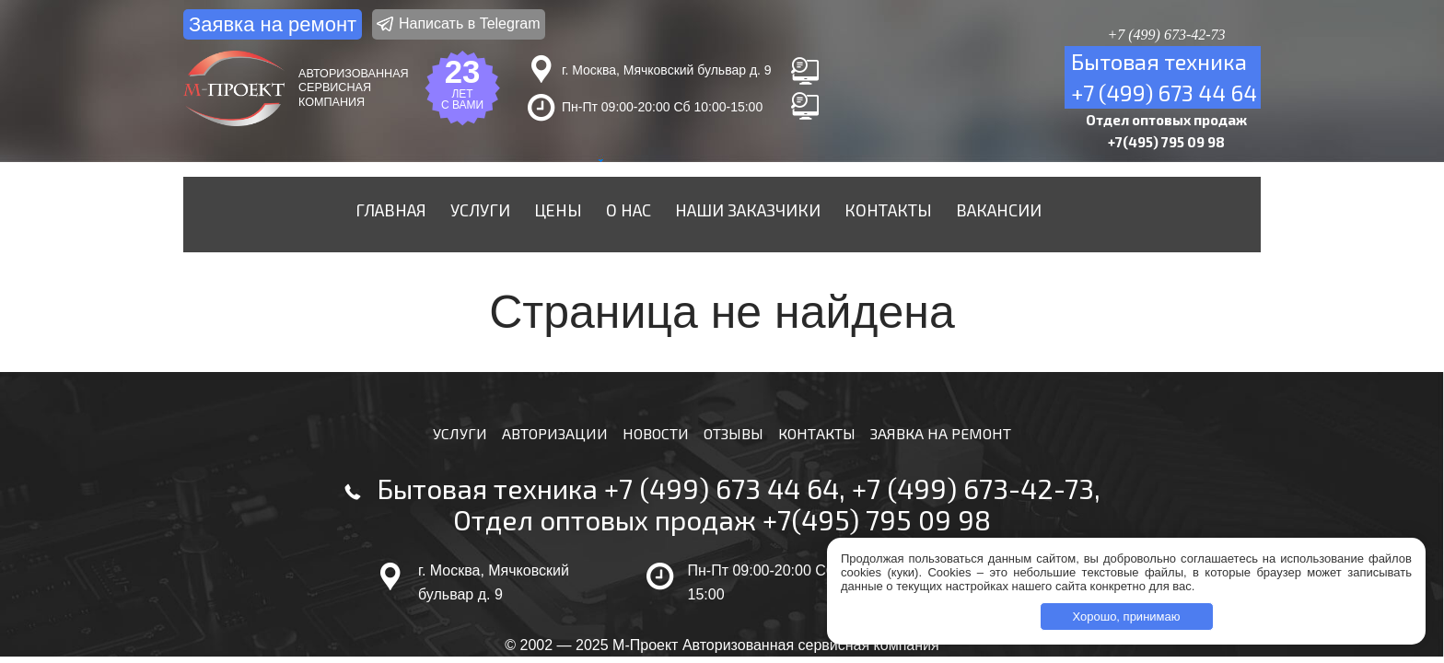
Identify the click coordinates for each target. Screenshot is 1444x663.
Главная (390, 210)
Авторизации (555, 433)
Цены (558, 210)
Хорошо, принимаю (1127, 616)
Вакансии (999, 210)
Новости (656, 433)
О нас (628, 210)
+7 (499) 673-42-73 (973, 488)
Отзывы (733, 433)
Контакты (888, 210)
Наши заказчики (748, 210)
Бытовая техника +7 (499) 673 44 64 (608, 488)
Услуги (480, 210)
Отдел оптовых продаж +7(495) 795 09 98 (722, 519)
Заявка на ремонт (272, 24)
